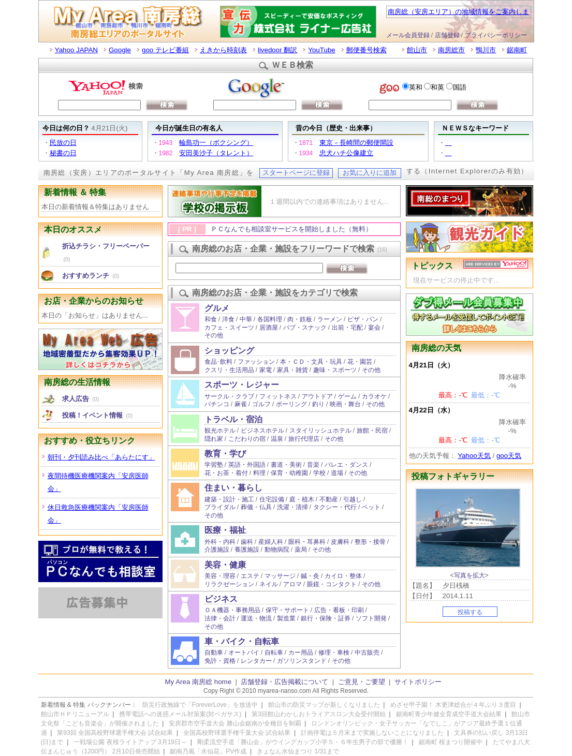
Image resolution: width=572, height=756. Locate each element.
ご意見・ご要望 (361, 682)
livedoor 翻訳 (277, 50)
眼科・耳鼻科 (307, 541)
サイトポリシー (418, 682)
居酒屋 (268, 327)
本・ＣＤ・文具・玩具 (311, 361)
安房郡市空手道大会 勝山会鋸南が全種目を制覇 (235, 723)
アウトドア (317, 396)
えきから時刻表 (223, 50)
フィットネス (278, 396)
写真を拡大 (469, 575)
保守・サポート (287, 610)
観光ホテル (220, 430)
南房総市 (451, 50)
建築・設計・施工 (229, 499)
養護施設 (246, 549)
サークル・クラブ (229, 396)
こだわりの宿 (247, 438)
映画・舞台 (345, 404)
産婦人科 (270, 541)
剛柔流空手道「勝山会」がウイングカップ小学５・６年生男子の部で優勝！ (302, 742)
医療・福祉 (225, 530)
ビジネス (221, 599)
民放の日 (63, 142)
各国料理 (269, 319)
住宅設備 (271, 499)
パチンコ (216, 404)
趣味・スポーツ (335, 370)
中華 (246, 319)
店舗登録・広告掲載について (284, 682)
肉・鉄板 (299, 319)
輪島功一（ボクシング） (216, 142)
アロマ (292, 584)
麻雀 (240, 404)
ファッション (256, 361)
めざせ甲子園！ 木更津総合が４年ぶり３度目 (453, 704)
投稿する (470, 612)
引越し (352, 499)
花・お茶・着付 (226, 473)
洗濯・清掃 (292, 507)
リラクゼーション (229, 584)
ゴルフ (261, 404)
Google (120, 50)
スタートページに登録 (296, 172)
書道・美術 (286, 464)
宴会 (374, 327)
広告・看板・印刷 (339, 610)
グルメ (216, 308)
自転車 (274, 652)
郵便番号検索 (366, 50)
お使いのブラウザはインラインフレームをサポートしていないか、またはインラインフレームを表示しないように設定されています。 (286, 95)
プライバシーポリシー (496, 35)
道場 (337, 473)
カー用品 (300, 652)
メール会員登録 (408, 35)
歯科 (247, 541)
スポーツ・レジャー (241, 384)
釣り (318, 404)
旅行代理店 (303, 438)
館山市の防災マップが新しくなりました (324, 704)
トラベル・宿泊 (233, 419)
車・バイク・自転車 (241, 641)
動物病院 (277, 549)
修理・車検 (333, 652)
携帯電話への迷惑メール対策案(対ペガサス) (180, 714)
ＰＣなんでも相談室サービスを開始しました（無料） (291, 229)
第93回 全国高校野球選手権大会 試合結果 (115, 732)
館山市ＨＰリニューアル (75, 714)
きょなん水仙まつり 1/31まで (298, 751)
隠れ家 (213, 438)
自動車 (213, 652)
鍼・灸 (310, 576)
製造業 (286, 618)
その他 (213, 335)
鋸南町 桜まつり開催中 (450, 742)
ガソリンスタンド (302, 660)
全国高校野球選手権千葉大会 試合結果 (236, 732)
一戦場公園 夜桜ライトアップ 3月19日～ (130, 742)
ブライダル (220, 507)
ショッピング (229, 350)
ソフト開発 (371, 618)
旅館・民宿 (372, 430)
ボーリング (291, 404)
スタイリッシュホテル (320, 430)
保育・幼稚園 (289, 473)
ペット (371, 507)
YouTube (321, 50)
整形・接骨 (370, 541)
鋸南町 (517, 50)
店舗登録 (447, 35)
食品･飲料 (218, 361)
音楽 (313, 464)
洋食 (228, 319)
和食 (210, 319)
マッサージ (280, 576)
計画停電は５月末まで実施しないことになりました (372, 732)
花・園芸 (359, 361)
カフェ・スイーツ (229, 327)
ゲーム (347, 396)
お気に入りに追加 (370, 172)
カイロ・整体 (343, 576)
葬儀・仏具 (256, 507)
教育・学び (225, 453)
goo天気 (508, 455)
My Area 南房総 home (198, 682)
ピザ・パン (362, 319)
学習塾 (213, 464)
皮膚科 (340, 541)
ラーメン (329, 319)
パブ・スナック (305, 327)
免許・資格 (220, 660)
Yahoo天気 (474, 455)
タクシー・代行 (335, 507)
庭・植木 (301, 499)
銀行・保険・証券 (325, 618)
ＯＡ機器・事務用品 (232, 610)
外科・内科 (220, 541)
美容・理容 (220, 576)
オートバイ (243, 652)
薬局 (301, 549)
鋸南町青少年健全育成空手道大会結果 (449, 714)
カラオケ (374, 396)
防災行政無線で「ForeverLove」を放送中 (200, 704)
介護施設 (216, 549)
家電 (265, 370)
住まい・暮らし (233, 487)
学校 (319, 473)
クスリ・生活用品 (229, 370)
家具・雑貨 (292, 370)
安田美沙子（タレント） (216, 153)
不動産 (328, 499)
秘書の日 (63, 153)
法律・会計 (220, 618)
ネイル (268, 584)
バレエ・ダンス (346, 464)
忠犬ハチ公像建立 (346, 153)
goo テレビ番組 (165, 50)
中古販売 (367, 652)
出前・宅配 (347, 327)
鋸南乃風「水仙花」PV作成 (208, 751)
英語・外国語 (247, 464)
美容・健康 (225, 564)
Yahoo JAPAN (76, 50)
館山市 (417, 50)
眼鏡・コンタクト (332, 584)
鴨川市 (486, 50)
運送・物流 (256, 618)
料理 (259, 473)
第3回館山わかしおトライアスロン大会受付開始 (319, 714)
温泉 (277, 438)
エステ (250, 576)
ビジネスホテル (262, 430)
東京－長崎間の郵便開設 (356, 142)
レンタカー (256, 660)
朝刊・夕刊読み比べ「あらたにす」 (101, 457)
